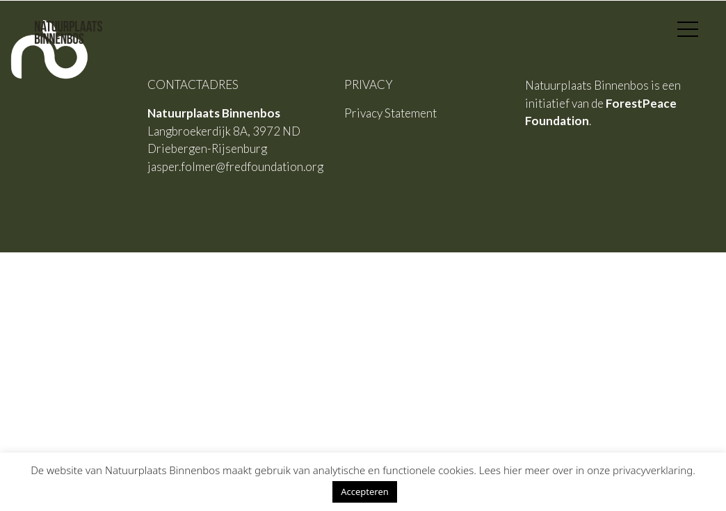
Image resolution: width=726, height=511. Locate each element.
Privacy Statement (390, 113)
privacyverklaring (653, 470)
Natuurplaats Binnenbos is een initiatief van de (603, 103)
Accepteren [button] (365, 491)
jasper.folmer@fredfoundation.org (235, 166)
